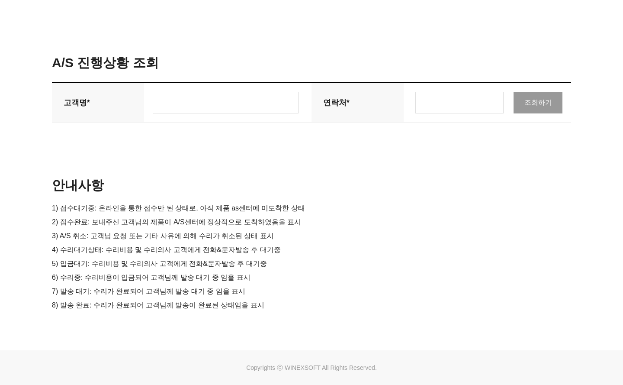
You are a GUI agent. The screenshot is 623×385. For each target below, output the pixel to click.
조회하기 (538, 102)
